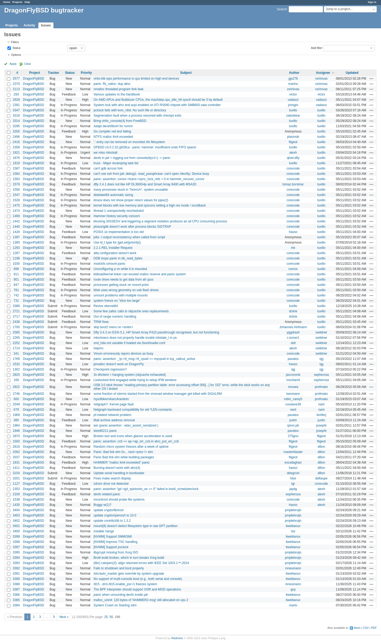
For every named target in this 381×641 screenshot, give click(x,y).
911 (16, 274)
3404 (16, 510)
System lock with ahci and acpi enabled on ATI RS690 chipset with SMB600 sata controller (157, 105)
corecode (293, 168)
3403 (16, 515)
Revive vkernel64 (105, 306)
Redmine (177, 638)
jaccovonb (293, 375)
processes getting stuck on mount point (120, 285)
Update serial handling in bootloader (118, 473)
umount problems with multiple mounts (120, 295)
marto (293, 605)
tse (293, 531)
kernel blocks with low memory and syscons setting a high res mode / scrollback (149, 205)
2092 (16, 452)
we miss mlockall (105, 152)
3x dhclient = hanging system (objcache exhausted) (129, 375)
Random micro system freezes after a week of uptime (130, 446)
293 (16, 94)
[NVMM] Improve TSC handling (115, 542)
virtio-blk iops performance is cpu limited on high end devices (136, 78)
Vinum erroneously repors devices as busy (123, 353)
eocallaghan (293, 462)
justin (293, 420)
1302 (16, 369)
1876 (16, 158)
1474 (16, 211)
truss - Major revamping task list (115, 163)
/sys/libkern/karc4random (111, 399)
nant (321, 404)
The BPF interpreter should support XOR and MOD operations (137, 589)
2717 (16, 316)
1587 (16, 168)
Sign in (372, 2)
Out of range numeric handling (114, 316)
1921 (16, 152)
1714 (16, 348)
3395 (16, 552)
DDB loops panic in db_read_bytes (117, 258)
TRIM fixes (100, 322)
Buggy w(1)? (102, 505)
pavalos (293, 359)
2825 (16, 375)
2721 (16, 311)
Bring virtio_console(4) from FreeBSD (119, 121)
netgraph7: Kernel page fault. (113, 404)
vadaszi (293, 100)
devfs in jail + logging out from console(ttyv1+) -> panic (131, 158)
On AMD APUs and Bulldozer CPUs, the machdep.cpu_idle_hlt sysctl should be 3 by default (158, 100)
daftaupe (321, 478)
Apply (13, 63)
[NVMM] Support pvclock (110, 547)
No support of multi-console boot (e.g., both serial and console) (137, 579)
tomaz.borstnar (293, 184)
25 (106, 617)
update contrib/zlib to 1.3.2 (112, 521)
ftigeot (293, 142)
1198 (16, 258)
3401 (16, 526)
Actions (371, 78)
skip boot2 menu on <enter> (113, 327)
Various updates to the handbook (116, 94)
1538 (16, 499)
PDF (374, 627)
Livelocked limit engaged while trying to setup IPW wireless (134, 380)
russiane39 (293, 404)
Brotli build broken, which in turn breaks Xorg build (128, 558)
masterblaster (293, 452)
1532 (16, 364)
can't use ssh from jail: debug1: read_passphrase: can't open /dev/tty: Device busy (151, 174)
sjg (321, 359)
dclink (293, 311)
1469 (16, 216)
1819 (16, 163)
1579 (16, 184)
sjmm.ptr (293, 425)
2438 (16, 322)
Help (27, 2)
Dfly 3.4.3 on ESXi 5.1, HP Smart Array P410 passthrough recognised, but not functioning (156, 332)
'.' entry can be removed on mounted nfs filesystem (129, 142)
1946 (16, 431)
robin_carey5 (293, 399)
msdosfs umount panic (109, 263)
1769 (16, 359)
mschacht (293, 380)
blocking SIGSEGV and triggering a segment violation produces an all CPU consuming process (160, 221)
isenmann (293, 394)
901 (16, 279)
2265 (16, 338)
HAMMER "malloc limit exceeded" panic (121, 462)
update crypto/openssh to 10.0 (114, 515)
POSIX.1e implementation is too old (118, 232)
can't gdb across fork (108, 168)
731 (16, 301)
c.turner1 (293, 338)
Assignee (323, 73)
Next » (64, 617)
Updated (352, 73)
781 (16, 290)
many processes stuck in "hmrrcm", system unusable (130, 189)
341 (16, 353)
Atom (357, 627)
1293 (16, 248)
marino (293, 84)
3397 (16, 547)
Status (16, 47)
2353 (16, 489)
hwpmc (98, 348)
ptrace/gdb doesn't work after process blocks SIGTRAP (132, 226)
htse (293, 478)
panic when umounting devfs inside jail (120, 595)
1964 (16, 425)
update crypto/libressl (108, 510)
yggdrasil (293, 332)
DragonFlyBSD (33, 78)
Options (16, 54)
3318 (16, 115)
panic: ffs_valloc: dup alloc (111, 84)
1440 (16, 226)
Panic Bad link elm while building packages (123, 457)
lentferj (321, 415)
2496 (16, 137)
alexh (293, 152)
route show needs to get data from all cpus (123, 279)
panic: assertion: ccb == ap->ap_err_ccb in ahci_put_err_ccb (136, 441)
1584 (16, 174)
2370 (16, 84)
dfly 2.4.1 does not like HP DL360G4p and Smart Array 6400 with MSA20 (144, 184)
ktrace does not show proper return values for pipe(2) (130, 200)
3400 (16, 531)
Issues (46, 25)
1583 (16, 179)
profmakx (321, 387)
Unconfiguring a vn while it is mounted (120, 269)
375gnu (293, 436)
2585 (16, 332)
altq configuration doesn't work (114, 253)
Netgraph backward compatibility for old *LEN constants (132, 409)
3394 (16, 558)
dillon (321, 446)
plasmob (293, 137)
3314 (16, 121)
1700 (16, 327)
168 (16, 380)
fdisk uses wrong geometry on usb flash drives (125, 290)
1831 (16, 462)
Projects (17, 2)
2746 (16, 394)
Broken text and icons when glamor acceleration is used (132, 436)
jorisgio (293, 105)
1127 (16, 484)
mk (293, 248)
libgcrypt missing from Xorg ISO (115, 552)
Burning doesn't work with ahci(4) (116, 468)
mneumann (293, 568)
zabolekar (293, 115)
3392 (16, 568)
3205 (16, 131)
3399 (16, 536)
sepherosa (321, 375)
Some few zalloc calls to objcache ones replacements (131, 311)
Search (282, 9)
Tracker (53, 73)
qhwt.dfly (293, 158)
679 (16, 409)
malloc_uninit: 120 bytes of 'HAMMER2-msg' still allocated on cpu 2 (140, 600)
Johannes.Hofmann (293, 327)
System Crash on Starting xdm (115, 605)
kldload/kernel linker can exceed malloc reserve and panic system (139, 274)
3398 (16, 542)
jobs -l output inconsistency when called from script (129, 237)
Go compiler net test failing (112, 131)
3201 (16, 478)
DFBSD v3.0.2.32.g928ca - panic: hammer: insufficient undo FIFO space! (144, 147)
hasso (293, 232)
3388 (16, 584)
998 (16, 269)
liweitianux (293, 526)
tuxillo (293, 110)
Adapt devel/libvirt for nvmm (113, 126)
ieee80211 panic (105, 431)
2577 (16, 78)
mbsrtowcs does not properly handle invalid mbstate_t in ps (135, 338)
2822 (16, 387)
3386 (16, 595)
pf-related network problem (112, 415)
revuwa (293, 387)
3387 (16, 589)
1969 (16, 415)
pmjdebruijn (293, 510)
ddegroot (293, 473)
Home (6, 2)
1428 (16, 232)
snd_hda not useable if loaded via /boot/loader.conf (129, 343)
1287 (16, 253)
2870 (16, 436)
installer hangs (103, 531)
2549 (16, 404)
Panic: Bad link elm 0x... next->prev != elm (123, 452)
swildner (321, 332)
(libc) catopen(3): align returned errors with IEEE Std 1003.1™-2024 (141, 563)
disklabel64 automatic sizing (113, 195)
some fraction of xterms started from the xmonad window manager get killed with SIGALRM (157, 394)
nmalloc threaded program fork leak (118, 89)
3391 (16, 573)
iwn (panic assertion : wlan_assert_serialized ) (125, 425)
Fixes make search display (112, 478)
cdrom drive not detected (110, 484)
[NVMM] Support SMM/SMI (112, 536)
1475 (16, 205)
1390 (16, 242)
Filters (15, 42)
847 (16, 285)
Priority (86, 73)
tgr (293, 484)
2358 (16, 147)
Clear (27, 63)
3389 (16, 306)
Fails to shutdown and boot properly (118, 568)
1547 (16, 195)
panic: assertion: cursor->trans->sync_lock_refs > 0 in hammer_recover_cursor (148, 179)
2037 (16, 457)
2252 (16, 343)
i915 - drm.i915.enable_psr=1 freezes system (125, 584)
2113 (16, 89)
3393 (16, 563)
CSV (366, 627)
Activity (29, 25)
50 (111, 617)
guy (293, 589)
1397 (16, 237)
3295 (16, 126)
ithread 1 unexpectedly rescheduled (118, 211)
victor (293, 94)
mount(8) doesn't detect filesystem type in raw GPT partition (135, 526)
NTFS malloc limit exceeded (113, 137)
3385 (16, 600)
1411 (16, 468)
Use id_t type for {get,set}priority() (117, 242)
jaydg (293, 489)
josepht (321, 425)
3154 (16, 473)
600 (16, 399)
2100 (16, 494)
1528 (16, 200)
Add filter (316, 47)
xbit (293, 343)
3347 (16, 110)
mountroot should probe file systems (118, 499)
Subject (186, 73)
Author (294, 73)
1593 (16, 441)
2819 (16, 446)
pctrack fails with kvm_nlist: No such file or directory (129, 110)
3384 (16, 605)
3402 (16, 521)
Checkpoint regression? (110, 369)
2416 (16, 142)
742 (16, 295)
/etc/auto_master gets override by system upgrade (128, 573)
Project (34, 73)
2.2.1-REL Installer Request (112, 248)
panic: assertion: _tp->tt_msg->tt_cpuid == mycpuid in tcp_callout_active (144, 359)
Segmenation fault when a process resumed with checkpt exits (137, 115)
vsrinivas (321, 78)
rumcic (293, 269)
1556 (16, 189)
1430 (16, 505)
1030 (16, 263)
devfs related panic (106, 494)
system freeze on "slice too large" (116, 301)
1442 (16, 221)
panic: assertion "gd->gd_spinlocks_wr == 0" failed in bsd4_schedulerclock (145, 489)
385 (16, 420)
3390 (16, 579)
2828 (16, 100)
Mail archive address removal (114, 420)
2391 (16, 105)
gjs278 (293, 78)
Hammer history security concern (116, 216)
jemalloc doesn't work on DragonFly (118, 364)
